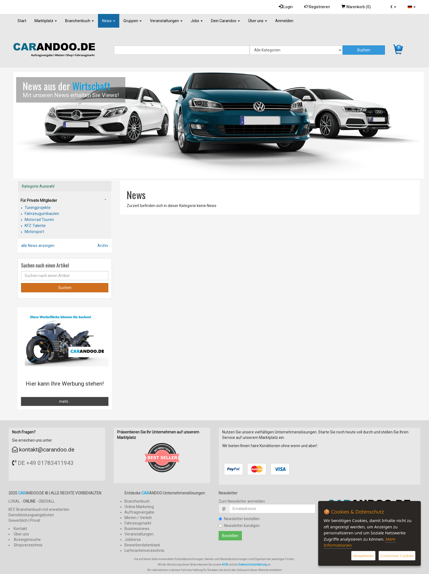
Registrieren (317, 6)
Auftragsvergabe (139, 512)
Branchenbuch (79, 21)
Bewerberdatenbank (142, 545)
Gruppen (132, 21)
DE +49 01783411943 (46, 463)
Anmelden (284, 21)
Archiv (102, 245)
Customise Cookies (397, 555)
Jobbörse (132, 539)
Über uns (257, 21)
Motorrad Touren (39, 219)
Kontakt (20, 528)
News (108, 21)
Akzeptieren (363, 555)
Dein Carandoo (225, 21)
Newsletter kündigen (239, 525)
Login (286, 6)
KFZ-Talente (35, 225)
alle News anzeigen (37, 245)
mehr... (65, 401)
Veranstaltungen (166, 21)
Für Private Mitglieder (39, 200)
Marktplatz (45, 21)
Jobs (197, 21)
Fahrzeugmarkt (137, 523)
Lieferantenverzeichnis (144, 550)
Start (22, 21)
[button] (393, 7)
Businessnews (136, 528)
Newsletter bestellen (239, 519)
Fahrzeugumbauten (41, 213)
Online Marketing (139, 507)
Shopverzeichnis (28, 545)
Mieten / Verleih (138, 517)
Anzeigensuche (27, 539)
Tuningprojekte (37, 207)
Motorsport (34, 231)
